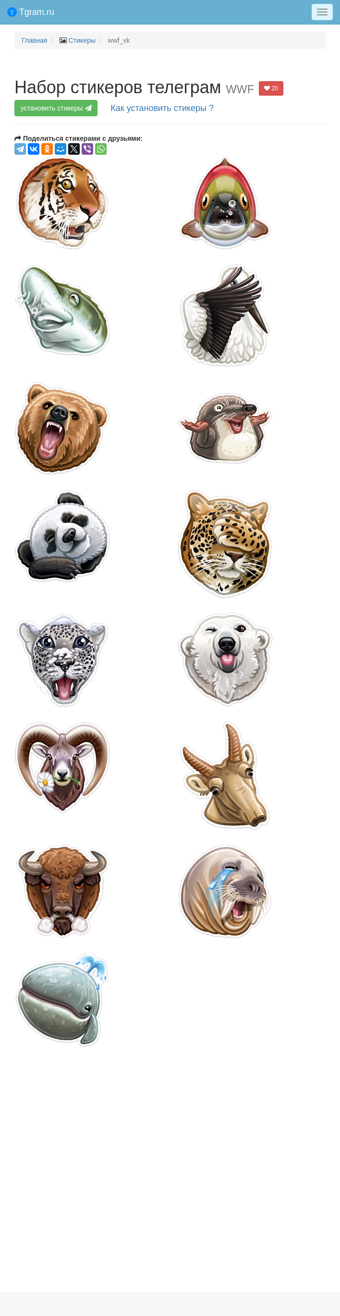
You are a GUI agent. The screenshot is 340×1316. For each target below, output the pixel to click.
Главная (34, 40)
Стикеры (82, 40)
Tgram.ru (30, 12)
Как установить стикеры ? (162, 108)
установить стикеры (57, 108)
